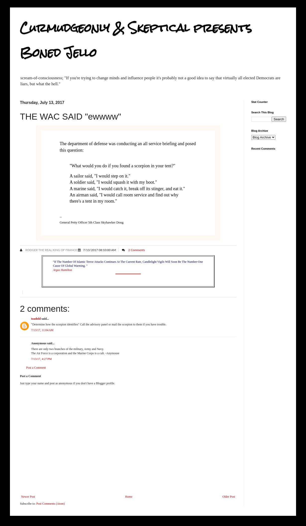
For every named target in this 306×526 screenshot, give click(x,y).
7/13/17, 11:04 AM (42, 330)
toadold (36, 318)
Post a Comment (36, 367)
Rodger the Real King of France (51, 250)
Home (128, 496)
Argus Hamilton (62, 270)
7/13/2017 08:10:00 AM (99, 250)
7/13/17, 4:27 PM (41, 359)
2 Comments (136, 250)
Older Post (228, 496)
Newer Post (28, 496)
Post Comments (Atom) (50, 503)
